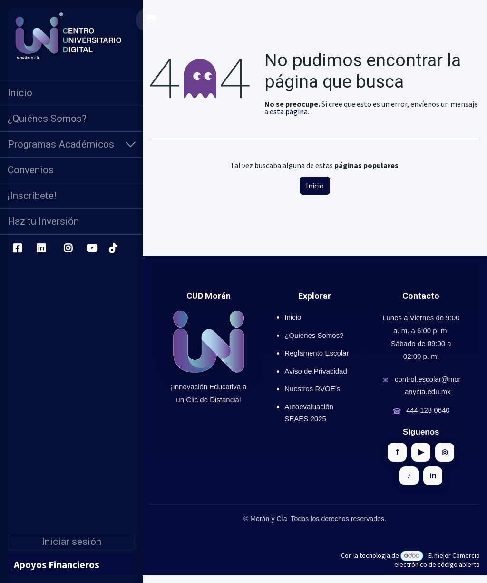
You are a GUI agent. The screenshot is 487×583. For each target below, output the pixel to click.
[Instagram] (68, 248)
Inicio (315, 185)
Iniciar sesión (71, 541)
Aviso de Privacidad (315, 371)
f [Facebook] (397, 452)
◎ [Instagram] (444, 452)
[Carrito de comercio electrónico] (151, 20)
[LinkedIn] (41, 248)
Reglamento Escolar (316, 353)
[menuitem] (71, 93)
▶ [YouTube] (421, 452)
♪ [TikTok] (409, 476)
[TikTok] (112, 248)
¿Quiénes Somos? (313, 335)
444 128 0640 (428, 410)
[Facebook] (17, 248)
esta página (289, 111)
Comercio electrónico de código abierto (437, 560)
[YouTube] (91, 248)
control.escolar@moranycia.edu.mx (428, 385)
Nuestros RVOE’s (312, 389)
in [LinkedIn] (432, 476)
